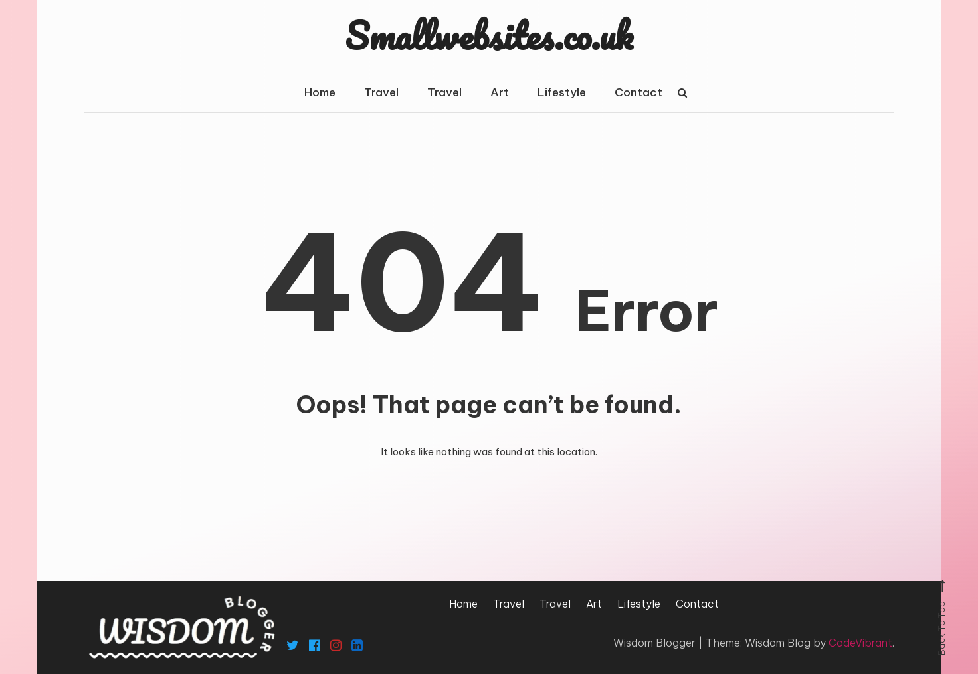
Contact (638, 92)
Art (499, 92)
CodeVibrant (860, 642)
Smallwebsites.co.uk (489, 35)
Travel (381, 92)
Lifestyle (562, 92)
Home (320, 92)
